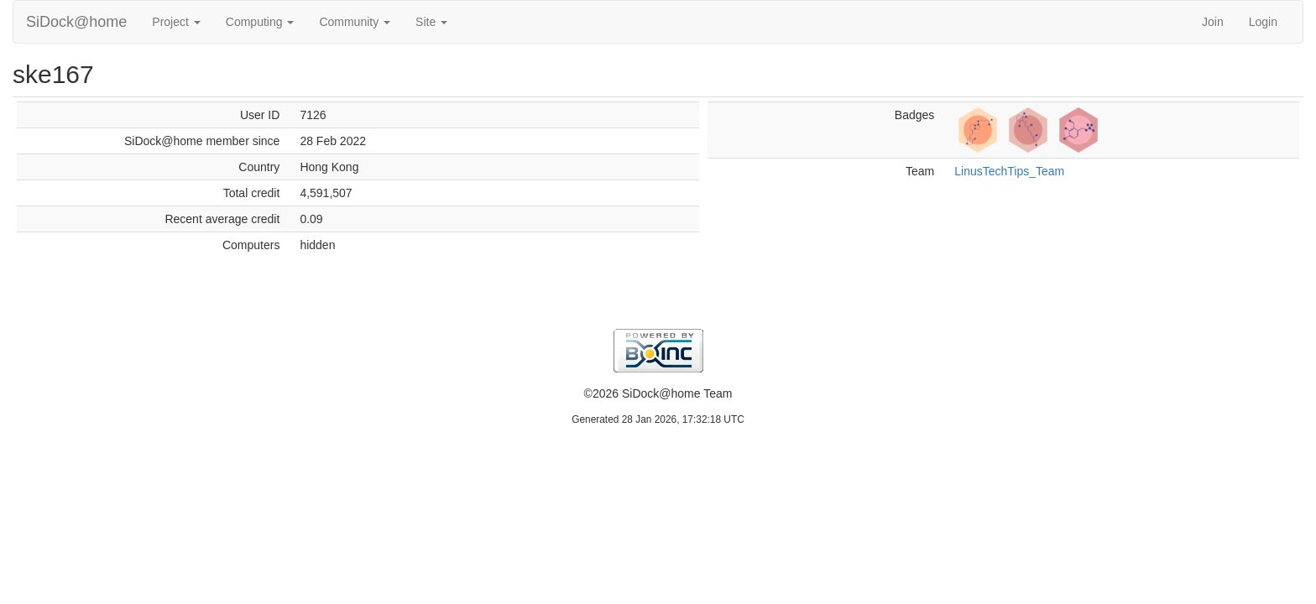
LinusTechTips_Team (1009, 171)
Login (1263, 22)
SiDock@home (76, 21)
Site (431, 22)
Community (354, 22)
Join (1213, 22)
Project (176, 22)
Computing (260, 22)
